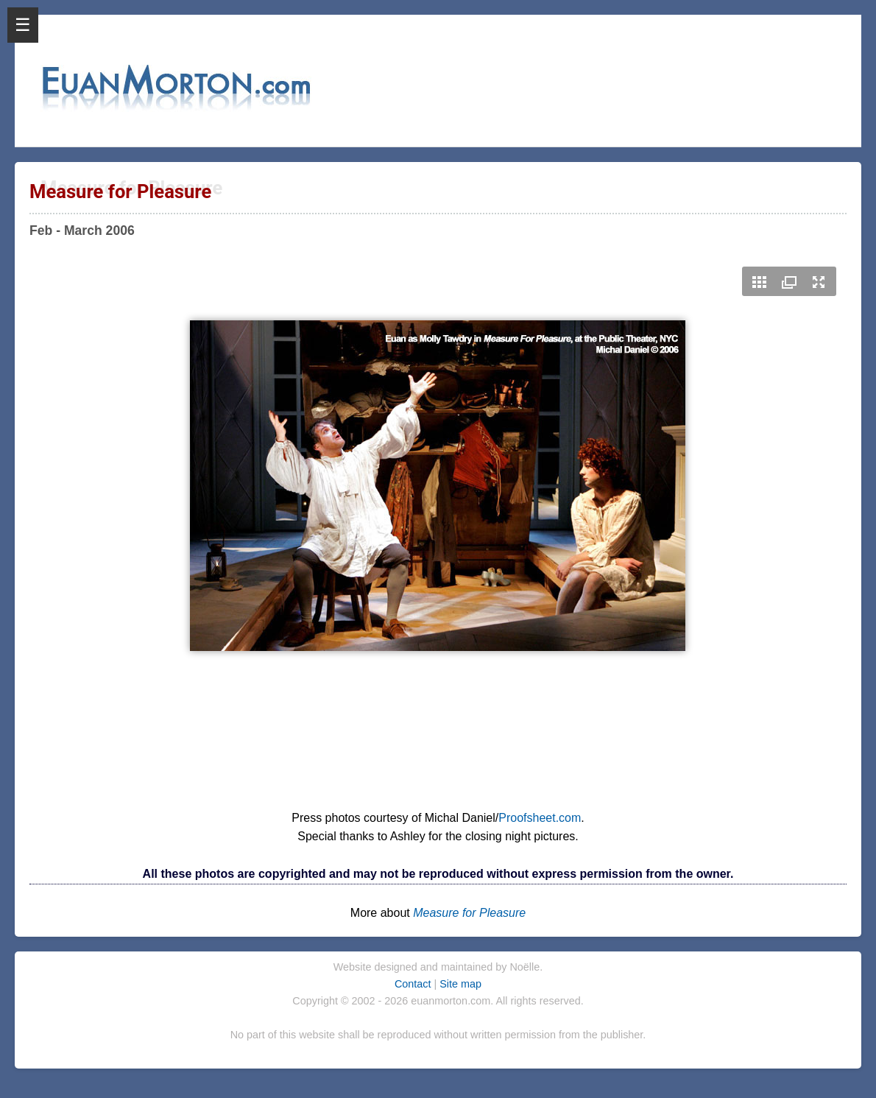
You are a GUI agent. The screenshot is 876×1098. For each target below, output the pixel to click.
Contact (414, 984)
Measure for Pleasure (469, 913)
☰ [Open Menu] (23, 25)
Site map (460, 984)
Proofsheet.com (539, 818)
